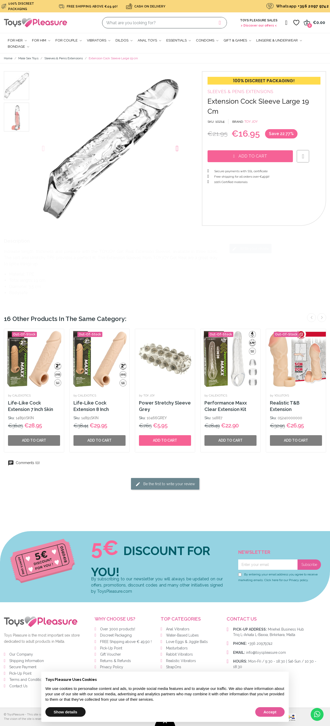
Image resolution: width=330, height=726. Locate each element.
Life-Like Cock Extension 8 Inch (91, 406)
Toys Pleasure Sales (258, 20)
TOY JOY (251, 121)
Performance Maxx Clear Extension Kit (225, 406)
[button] (43, 148)
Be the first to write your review (165, 484)
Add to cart (165, 440)
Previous (311, 317)
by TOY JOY (147, 395)
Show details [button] (65, 712)
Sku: (11, 418)
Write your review (250, 248)
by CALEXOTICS (19, 395)
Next (321, 317)
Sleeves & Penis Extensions (241, 91)
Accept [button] (269, 712)
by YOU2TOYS (279, 395)
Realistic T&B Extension (285, 406)
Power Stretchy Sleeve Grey (165, 406)
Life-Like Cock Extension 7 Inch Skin (30, 406)
